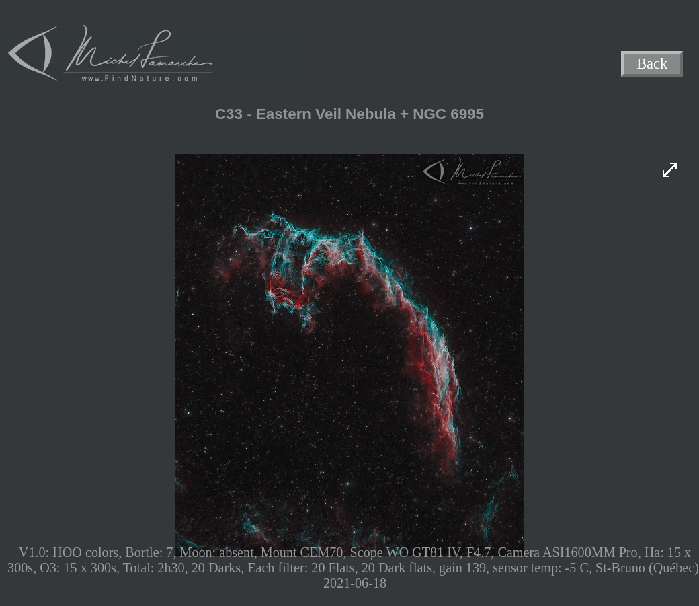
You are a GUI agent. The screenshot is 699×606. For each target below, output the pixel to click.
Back (652, 64)
